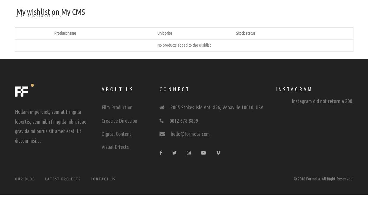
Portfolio (197, 15)
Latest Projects (62, 179)
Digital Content (116, 134)
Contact (231, 15)
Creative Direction (119, 121)
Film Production (117, 107)
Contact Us (103, 179)
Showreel (162, 15)
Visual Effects (115, 147)
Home (133, 15)
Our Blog (25, 179)
